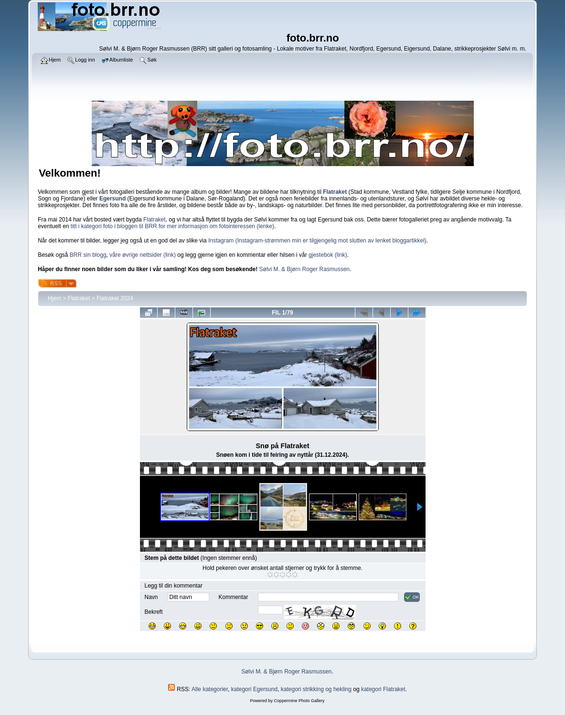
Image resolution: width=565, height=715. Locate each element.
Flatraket (154, 219)
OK (412, 597)
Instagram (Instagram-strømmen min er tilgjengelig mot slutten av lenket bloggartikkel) (317, 240)
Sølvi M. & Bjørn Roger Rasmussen (304, 269)
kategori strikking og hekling (316, 689)
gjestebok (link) (328, 255)
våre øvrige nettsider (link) (142, 255)
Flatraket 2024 (114, 298)
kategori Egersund (254, 689)
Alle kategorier (210, 689)
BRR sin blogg (88, 255)
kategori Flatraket (383, 689)
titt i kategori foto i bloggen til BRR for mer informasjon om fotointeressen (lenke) (172, 226)
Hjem (54, 298)
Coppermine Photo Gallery (299, 700)
